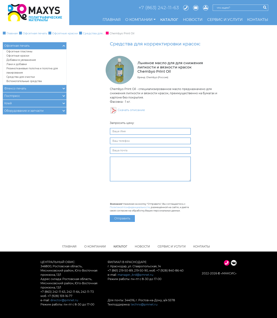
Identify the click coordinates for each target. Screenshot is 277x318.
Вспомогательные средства (24, 81)
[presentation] (137, 191)
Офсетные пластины (19, 51)
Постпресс (34, 96)
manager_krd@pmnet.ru (135, 274)
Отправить (122, 218)
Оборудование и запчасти (34, 110)
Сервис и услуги (225, 19)
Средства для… (93, 33)
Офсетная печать (35, 33)
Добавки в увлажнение (21, 60)
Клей (34, 103)
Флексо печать (34, 88)
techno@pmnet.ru (144, 304)
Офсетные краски (65, 33)
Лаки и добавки (16, 64)
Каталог (169, 19)
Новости (192, 19)
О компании (95, 246)
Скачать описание (131, 110)
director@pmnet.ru (64, 300)
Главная (112, 19)
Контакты (257, 19)
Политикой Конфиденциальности (130, 207)
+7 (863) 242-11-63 (158, 7)
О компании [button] (138, 19)
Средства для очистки (20, 76)
